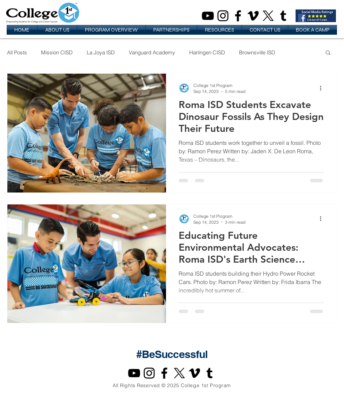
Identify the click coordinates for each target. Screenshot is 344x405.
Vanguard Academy (152, 52)
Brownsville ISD (257, 52)
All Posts (17, 52)
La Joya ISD (101, 52)
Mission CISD (57, 52)
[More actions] (323, 88)
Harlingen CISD (207, 52)
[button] (57, 30)
